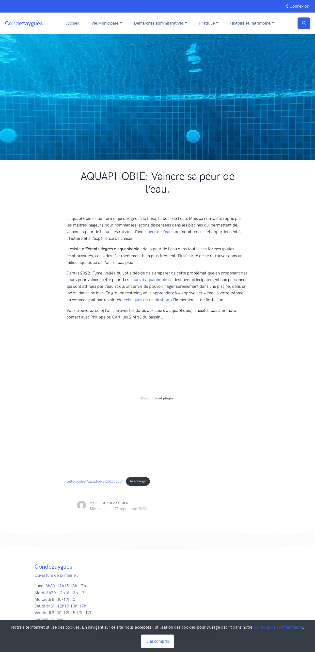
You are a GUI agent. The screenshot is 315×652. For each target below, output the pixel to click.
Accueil (72, 23)
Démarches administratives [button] (159, 23)
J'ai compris (157, 641)
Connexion (296, 6)
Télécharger (138, 481)
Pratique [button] (207, 23)
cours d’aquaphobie (148, 279)
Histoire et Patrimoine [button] (250, 23)
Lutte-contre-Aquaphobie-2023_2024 (95, 481)
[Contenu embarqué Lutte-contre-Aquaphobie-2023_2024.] (157, 398)
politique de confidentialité (278, 627)
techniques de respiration (145, 299)
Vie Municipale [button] (104, 23)
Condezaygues (24, 23)
